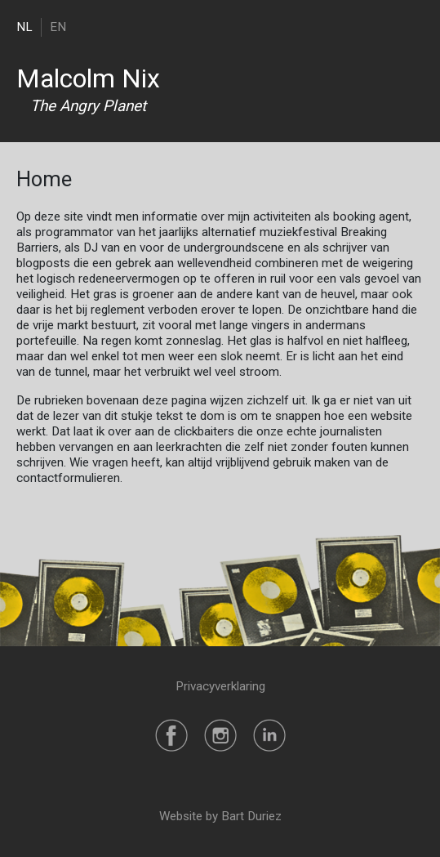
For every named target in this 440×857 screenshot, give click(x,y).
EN (58, 27)
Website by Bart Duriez (220, 816)
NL (24, 27)
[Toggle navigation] (413, 26)
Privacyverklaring (220, 686)
